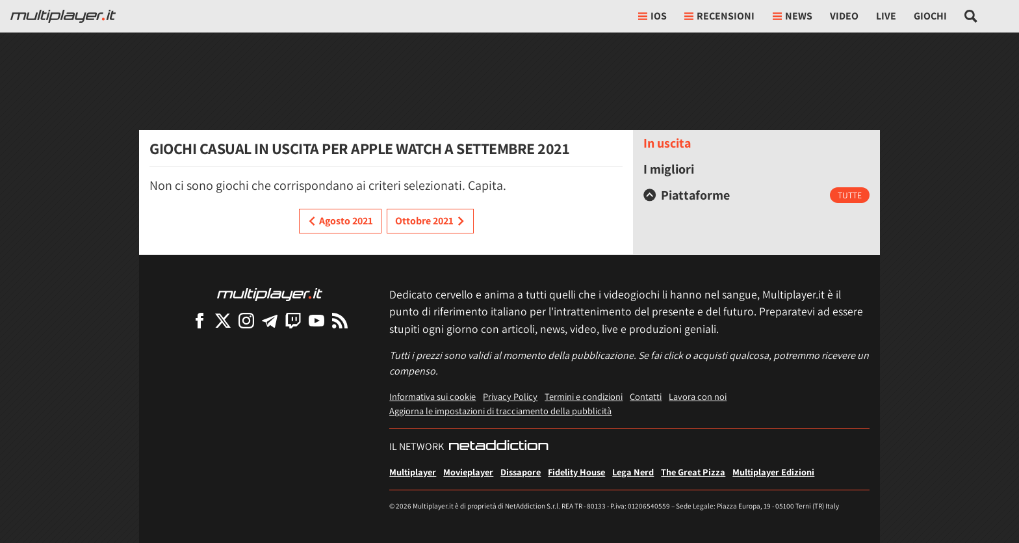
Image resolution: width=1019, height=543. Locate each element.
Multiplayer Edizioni (773, 472)
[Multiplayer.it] (63, 16)
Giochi (930, 16)
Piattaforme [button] (686, 195)
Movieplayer (468, 472)
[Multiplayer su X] (223, 320)
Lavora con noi (698, 396)
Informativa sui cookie (432, 396)
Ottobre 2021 (430, 221)
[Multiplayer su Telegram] (269, 320)
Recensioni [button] (719, 16)
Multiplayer (412, 472)
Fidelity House (576, 472)
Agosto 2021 (340, 221)
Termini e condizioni (584, 396)
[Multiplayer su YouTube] (316, 320)
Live (886, 16)
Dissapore (520, 472)
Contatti (646, 396)
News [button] (792, 16)
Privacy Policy (510, 396)
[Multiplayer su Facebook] (199, 320)
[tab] (756, 195)
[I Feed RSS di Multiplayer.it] (340, 320)
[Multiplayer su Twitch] (293, 320)
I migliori (668, 169)
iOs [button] (652, 16)
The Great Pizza (693, 472)
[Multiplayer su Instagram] (246, 320)
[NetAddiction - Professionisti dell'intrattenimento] (498, 447)
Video (844, 16)
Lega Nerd (633, 472)
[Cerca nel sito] (971, 16)
